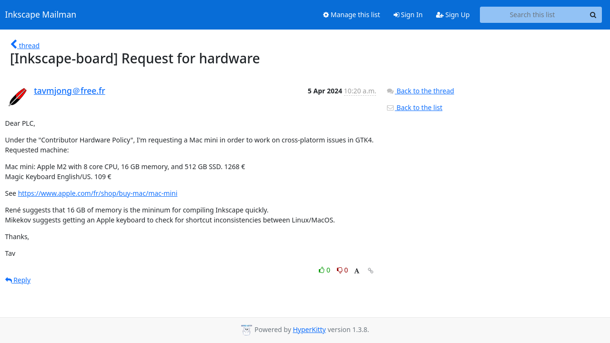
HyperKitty (309, 329)
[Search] (593, 15)
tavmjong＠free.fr (69, 90)
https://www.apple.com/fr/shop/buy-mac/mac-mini (98, 193)
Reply (18, 279)
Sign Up (453, 14)
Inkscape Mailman (41, 14)
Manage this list (351, 14)
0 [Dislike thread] (342, 269)
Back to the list (414, 107)
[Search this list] (532, 15)
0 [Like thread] (325, 269)
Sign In (408, 14)
